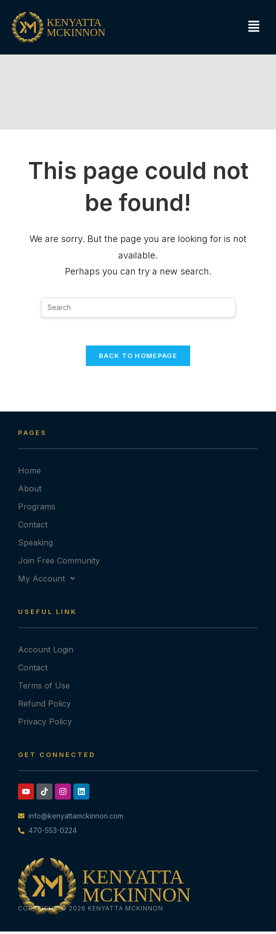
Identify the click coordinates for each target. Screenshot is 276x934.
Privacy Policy (45, 724)
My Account (49, 581)
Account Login (45, 652)
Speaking (35, 545)
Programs (36, 509)
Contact (32, 527)
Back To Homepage (138, 358)
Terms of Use (44, 688)
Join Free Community (59, 563)
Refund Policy (44, 706)
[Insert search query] (138, 308)
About (29, 491)
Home (29, 473)
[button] (251, 27)
